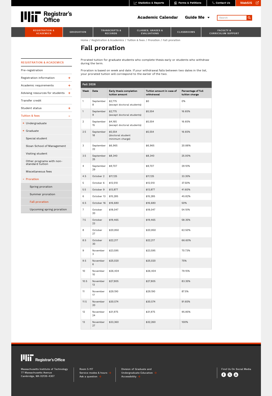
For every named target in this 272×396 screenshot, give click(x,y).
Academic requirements (37, 86)
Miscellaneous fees (39, 172)
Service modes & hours (93, 373)
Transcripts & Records (111, 32)
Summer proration (42, 194)
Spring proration (41, 187)
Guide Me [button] (194, 17)
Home (84, 40)
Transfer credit (31, 101)
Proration (154, 40)
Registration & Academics (43, 32)
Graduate (32, 131)
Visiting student (36, 154)
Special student (36, 139)
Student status (31, 108)
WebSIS (246, 3)
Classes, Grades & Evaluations (150, 32)
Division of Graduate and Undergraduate (137, 371)
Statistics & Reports (151, 3)
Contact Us (223, 3)
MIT (31, 16)
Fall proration (39, 202)
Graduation (78, 32)
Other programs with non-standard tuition (44, 162)
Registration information (38, 78)
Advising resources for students (43, 93)
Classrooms (186, 32)
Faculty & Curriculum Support (224, 32)
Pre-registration (32, 70)
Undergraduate (36, 123)
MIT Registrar (58, 16)
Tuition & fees (136, 40)
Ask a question (88, 376)
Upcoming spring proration (48, 210)
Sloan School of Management (46, 146)
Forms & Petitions (189, 3)
